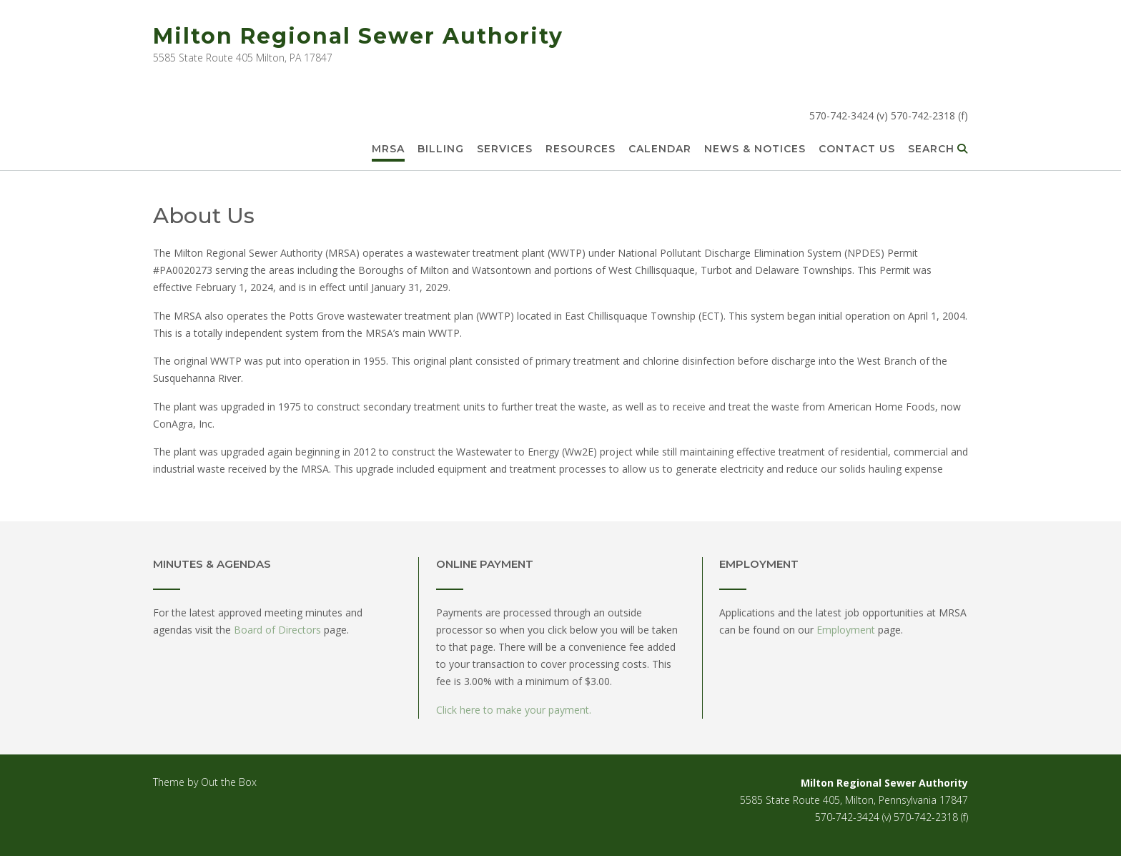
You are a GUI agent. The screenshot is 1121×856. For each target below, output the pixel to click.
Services (505, 149)
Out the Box (229, 782)
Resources (580, 149)
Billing (441, 149)
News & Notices (755, 149)
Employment (845, 629)
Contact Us (857, 149)
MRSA (388, 149)
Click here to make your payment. (513, 710)
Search (938, 149)
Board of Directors (277, 629)
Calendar (659, 149)
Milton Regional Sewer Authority (358, 36)
